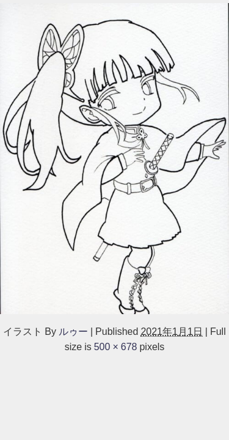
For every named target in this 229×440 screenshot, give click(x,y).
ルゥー (73, 331)
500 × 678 (115, 346)
